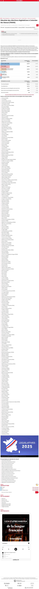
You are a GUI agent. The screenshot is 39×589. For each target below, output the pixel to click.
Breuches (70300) (5, 150)
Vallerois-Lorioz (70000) (6, 187)
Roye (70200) (4, 114)
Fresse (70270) (4, 147)
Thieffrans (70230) (5, 309)
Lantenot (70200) (5, 204)
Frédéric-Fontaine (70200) (6, 244)
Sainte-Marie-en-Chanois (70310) (8, 280)
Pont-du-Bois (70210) (5, 369)
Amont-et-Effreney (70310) (6, 308)
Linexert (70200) (5, 366)
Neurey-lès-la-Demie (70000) (7, 209)
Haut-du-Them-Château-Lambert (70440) (9, 179)
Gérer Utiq (17, 578)
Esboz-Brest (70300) (5, 178)
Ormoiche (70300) (5, 403)
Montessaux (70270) (5, 302)
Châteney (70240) (5, 410)
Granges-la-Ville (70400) (6, 299)
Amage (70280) (4, 229)
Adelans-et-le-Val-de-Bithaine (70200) (8, 222)
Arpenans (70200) (5, 260)
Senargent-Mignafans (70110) (7, 235)
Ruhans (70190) (4, 323)
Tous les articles (26, 577)
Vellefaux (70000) (5, 163)
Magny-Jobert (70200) (6, 342)
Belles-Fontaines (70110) (6, 184)
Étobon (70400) (4, 241)
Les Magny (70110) (5, 325)
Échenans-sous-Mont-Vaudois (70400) (9, 159)
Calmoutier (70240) (5, 247)
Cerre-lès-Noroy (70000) (6, 263)
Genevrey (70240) (5, 257)
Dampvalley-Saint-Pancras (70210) (8, 423)
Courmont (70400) (5, 358)
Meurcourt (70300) (5, 212)
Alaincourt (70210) (5, 382)
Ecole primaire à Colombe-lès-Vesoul (8, 461)
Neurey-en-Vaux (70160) (6, 331)
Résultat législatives (6, 18)
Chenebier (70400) (5, 146)
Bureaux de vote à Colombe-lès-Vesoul (8, 34)
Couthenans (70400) (5, 141)
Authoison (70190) (5, 220)
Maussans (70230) (5, 416)
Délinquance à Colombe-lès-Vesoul (8, 473)
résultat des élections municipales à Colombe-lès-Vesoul (19, 51)
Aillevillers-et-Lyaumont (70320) (7, 115)
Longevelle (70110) (5, 362)
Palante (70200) (4, 258)
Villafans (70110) (4, 287)
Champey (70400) (5, 134)
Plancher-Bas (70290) (6, 111)
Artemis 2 (3, 498)
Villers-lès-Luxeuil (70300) (6, 223)
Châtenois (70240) (5, 365)
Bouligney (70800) (5, 191)
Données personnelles (5, 578)
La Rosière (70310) (5, 393)
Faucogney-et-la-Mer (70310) (7, 181)
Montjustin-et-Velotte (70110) (7, 356)
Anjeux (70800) (4, 328)
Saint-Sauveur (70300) (6, 109)
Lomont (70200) (5, 172)
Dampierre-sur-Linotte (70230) (7, 137)
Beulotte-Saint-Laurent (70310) (7, 412)
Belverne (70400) (5, 337)
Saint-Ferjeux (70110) (5, 394)
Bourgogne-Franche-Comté (16, 18)
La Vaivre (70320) (5, 277)
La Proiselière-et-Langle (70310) (7, 327)
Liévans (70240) (4, 318)
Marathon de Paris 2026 (6, 505)
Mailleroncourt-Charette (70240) (7, 239)
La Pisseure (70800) (5, 428)
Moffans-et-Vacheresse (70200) (7, 155)
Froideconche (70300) (6, 108)
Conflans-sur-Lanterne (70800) (7, 160)
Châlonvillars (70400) (5, 124)
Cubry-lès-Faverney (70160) (7, 298)
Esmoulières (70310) (5, 384)
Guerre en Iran (4, 499)
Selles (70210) (4, 276)
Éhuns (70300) (4, 271)
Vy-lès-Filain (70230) (5, 333)
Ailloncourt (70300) (5, 228)
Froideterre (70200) (5, 203)
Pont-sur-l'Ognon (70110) (6, 415)
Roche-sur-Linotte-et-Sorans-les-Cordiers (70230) (11, 401)
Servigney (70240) (5, 349)
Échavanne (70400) (5, 285)
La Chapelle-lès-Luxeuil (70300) (7, 197)
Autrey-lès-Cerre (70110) (6, 261)
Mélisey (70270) (4, 112)
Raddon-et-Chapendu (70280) (7, 131)
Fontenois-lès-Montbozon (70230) (8, 219)
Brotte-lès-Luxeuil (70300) (6, 286)
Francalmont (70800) (5, 368)
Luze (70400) (4, 133)
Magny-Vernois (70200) (6, 121)
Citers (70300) (4, 136)
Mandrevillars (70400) (6, 214)
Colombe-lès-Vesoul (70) (6, 460)
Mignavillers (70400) (5, 201)
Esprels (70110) (4, 144)
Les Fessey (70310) (5, 346)
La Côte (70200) (4, 165)
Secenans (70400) (5, 293)
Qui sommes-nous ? (7, 577)
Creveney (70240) (5, 417)
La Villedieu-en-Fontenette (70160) (8, 305)
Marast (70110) (4, 419)
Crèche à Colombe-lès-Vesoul (7, 464)
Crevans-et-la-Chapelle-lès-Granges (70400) (10, 254)
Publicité (19, 577)
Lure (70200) (4, 99)
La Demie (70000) (5, 315)
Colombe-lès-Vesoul (23, 33)
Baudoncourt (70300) (5, 171)
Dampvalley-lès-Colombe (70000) (11, 27)
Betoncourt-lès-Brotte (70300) (7, 372)
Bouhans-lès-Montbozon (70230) (8, 352)
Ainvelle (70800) (5, 324)
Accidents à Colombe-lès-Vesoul (7, 472)
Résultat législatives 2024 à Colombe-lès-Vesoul (9, 33)
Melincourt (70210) (5, 270)
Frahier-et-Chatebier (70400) (7, 118)
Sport (2, 488)
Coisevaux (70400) (5, 226)
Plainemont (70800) (5, 407)
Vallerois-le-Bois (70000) (6, 267)
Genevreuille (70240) (5, 320)
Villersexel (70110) (5, 117)
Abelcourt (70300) (5, 213)
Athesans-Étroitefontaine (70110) (8, 152)
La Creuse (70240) (5, 398)
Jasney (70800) (4, 295)
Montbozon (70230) (5, 162)
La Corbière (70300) (5, 375)
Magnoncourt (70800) (6, 194)
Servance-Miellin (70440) (6, 140)
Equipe (11, 577)
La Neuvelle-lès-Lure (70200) (7, 231)
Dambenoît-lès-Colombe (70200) (8, 245)
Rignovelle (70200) (5, 353)
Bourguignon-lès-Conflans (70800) (8, 334)
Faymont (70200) (5, 251)
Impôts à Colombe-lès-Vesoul (7, 467)
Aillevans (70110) (5, 350)
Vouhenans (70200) (5, 200)
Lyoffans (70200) (5, 185)
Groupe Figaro (27, 578)
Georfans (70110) (5, 425)
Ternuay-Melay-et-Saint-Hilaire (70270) (9, 182)
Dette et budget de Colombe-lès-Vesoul (9, 469)
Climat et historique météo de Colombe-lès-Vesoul (11, 470)
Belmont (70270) (5, 330)
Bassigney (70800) (5, 355)
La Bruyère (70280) (5, 304)
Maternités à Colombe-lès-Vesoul (8, 463)
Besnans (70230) (5, 396)
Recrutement (33, 577)
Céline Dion (4, 502)
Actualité (2, 487)
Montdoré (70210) (5, 400)
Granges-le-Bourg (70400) (6, 198)
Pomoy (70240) (4, 289)
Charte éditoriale (15, 577)
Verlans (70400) (4, 306)
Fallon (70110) (4, 225)
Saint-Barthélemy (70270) (6, 127)
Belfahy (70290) (4, 391)
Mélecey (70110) (4, 339)
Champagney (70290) (6, 103)
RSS (30, 577)
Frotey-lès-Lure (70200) (6, 149)
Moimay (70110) (4, 264)
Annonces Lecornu (5, 501)
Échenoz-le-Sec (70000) (6, 236)
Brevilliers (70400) (5, 153)
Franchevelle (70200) (5, 169)
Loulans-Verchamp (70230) (7, 175)
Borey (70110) (4, 273)
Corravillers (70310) (5, 311)
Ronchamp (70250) (5, 106)
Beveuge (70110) (5, 388)
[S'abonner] (19, 492)
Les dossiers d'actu (4, 490)
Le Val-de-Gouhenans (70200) (7, 409)
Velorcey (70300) (5, 283)
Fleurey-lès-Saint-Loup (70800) (7, 347)
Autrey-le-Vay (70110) (5, 385)
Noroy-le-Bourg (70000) (6, 168)
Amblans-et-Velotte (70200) (7, 193)
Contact (22, 577)
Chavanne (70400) (5, 279)
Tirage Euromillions (5, 506)
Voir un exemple (35, 487)
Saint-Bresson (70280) (6, 188)
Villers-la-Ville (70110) (5, 317)
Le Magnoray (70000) (5, 387)
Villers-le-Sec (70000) (5, 166)
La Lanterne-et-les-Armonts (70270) (8, 290)
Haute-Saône (24, 18)
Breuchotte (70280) (5, 232)
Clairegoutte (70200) (5, 210)
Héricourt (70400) (5, 98)
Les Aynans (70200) (5, 207)
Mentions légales (22, 578)
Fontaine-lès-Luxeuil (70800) (7, 122)
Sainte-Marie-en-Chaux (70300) (7, 314)
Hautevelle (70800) (5, 252)
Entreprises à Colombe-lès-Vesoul (8, 479)
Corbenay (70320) (5, 125)
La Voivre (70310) (5, 378)
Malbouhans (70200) (5, 216)
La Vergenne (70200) (5, 377)
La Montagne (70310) (5, 429)
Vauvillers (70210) (5, 156)
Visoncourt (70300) (5, 431)
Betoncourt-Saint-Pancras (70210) (8, 426)
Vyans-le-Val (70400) (5, 190)
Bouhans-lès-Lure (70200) (6, 242)
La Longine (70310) (5, 292)
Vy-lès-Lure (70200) (5, 143)
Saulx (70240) (4, 130)
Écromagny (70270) (5, 321)
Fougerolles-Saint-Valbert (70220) (8, 102)
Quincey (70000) (21, 27)
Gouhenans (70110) (5, 206)
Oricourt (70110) (4, 432)
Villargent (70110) (5, 371)
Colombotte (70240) (5, 406)
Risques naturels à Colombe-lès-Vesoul (9, 476)
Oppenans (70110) (5, 413)
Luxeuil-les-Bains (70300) (6, 101)
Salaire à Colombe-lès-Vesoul (7, 466)
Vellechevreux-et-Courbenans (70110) (8, 363)
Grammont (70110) (5, 404)
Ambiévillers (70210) (5, 397)
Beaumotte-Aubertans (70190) (7, 174)
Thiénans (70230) (5, 374)
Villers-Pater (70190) (5, 420)
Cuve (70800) (4, 343)
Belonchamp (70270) (5, 282)
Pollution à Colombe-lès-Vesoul (7, 475)
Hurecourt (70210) (5, 422)
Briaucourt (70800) (5, 255)
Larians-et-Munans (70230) (7, 238)
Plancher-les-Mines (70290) (7, 128)
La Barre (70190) (4, 381)
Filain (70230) (4, 274)
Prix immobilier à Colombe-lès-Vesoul (9, 480)
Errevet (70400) (4, 248)
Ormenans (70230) (5, 390)
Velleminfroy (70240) (5, 233)
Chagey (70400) (4, 158)
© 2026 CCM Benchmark (33, 578)
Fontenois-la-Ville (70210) (6, 336)
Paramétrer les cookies (12, 578)
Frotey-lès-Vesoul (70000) (30, 27)
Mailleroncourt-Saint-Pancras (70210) (8, 296)
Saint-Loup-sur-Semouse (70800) (8, 105)
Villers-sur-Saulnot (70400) (6, 344)
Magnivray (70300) (5, 312)
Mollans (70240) (4, 266)
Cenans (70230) (4, 340)
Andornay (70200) (5, 301)
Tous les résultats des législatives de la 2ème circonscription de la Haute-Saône (19, 94)
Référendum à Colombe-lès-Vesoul (8, 482)
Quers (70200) (4, 217)
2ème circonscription (32, 18)
